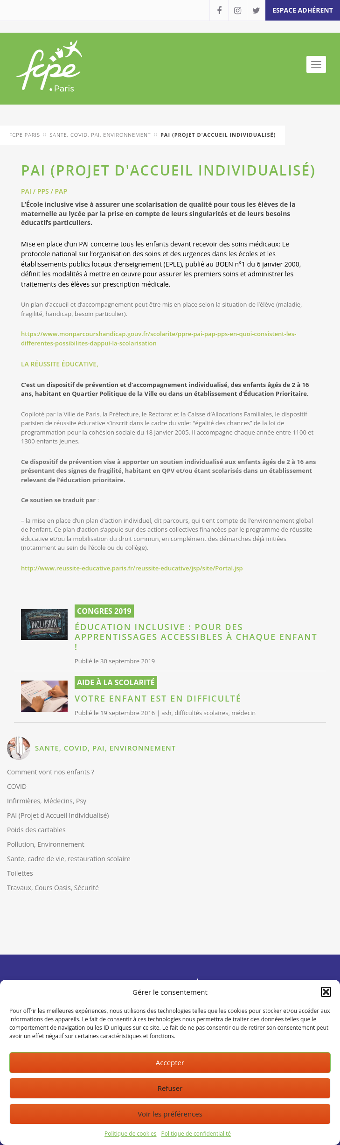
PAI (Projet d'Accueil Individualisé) (58, 815)
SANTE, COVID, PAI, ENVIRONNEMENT (105, 747)
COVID (17, 786)
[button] (326, 992)
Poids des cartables (36, 829)
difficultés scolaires (201, 713)
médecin (243, 713)
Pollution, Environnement (45, 844)
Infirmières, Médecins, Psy (46, 800)
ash (166, 713)
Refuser (170, 1088)
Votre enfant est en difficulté (158, 699)
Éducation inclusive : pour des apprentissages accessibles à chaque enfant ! (196, 637)
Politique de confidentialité (196, 1134)
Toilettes (20, 873)
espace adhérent (302, 10)
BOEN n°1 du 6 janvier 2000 (257, 264)
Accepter (170, 1062)
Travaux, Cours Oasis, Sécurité (53, 887)
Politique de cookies (130, 1134)
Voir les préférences (170, 1113)
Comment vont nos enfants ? (50, 771)
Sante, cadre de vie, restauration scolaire (69, 858)
